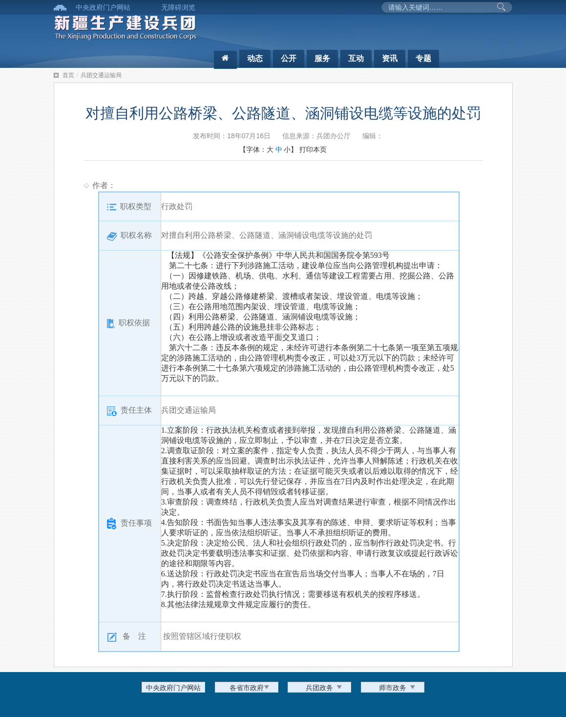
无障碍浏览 (178, 7)
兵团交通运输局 (101, 75)
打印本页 (313, 149)
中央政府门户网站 (103, 7)
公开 (288, 58)
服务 (322, 58)
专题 (423, 58)
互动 (356, 58)
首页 (68, 75)
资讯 (390, 58)
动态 (255, 58)
